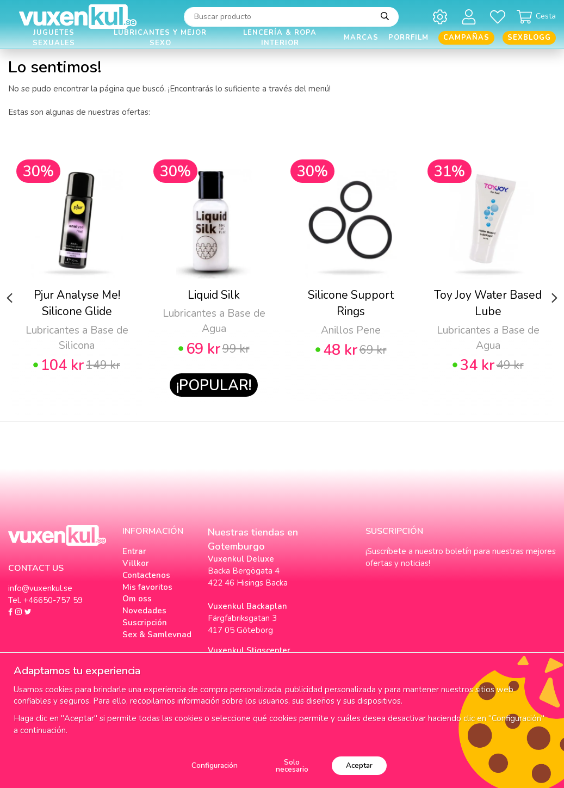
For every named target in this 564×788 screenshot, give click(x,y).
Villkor (135, 563)
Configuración (214, 765)
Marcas (361, 37)
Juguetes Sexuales (54, 38)
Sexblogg (529, 37)
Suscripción (144, 622)
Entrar (134, 551)
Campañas (466, 37)
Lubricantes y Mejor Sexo (160, 38)
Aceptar (359, 765)
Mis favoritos (147, 587)
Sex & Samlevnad (156, 634)
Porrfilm (408, 37)
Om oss (137, 598)
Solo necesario (292, 766)
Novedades (144, 610)
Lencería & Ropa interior (280, 38)
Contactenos (146, 575)
